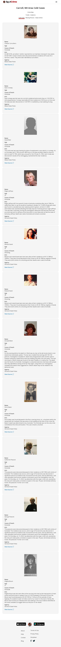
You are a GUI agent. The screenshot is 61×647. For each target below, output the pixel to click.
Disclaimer (33, 637)
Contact (23, 637)
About (23, 631)
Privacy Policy (34, 634)
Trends (27, 15)
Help (22, 634)
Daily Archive (38, 17)
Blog (22, 641)
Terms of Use (34, 630)
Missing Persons (30, 17)
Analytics (33, 15)
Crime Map (30, 12)
